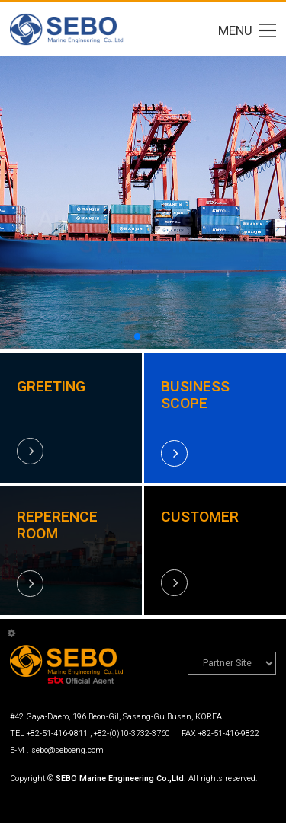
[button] (137, 336)
